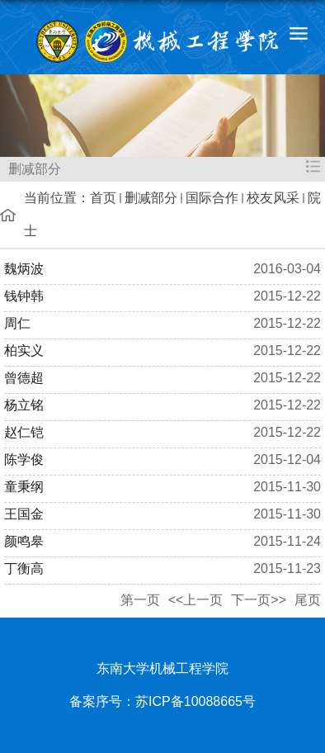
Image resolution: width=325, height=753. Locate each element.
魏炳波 (24, 269)
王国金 (24, 514)
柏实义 (24, 350)
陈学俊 (24, 459)
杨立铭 (24, 405)
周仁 (17, 323)
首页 (103, 198)
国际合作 (212, 198)
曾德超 (24, 378)
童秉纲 (24, 487)
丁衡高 (24, 568)
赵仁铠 (24, 432)
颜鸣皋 (24, 541)
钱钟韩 (24, 296)
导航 (298, 33)
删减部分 (151, 198)
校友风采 (273, 198)
